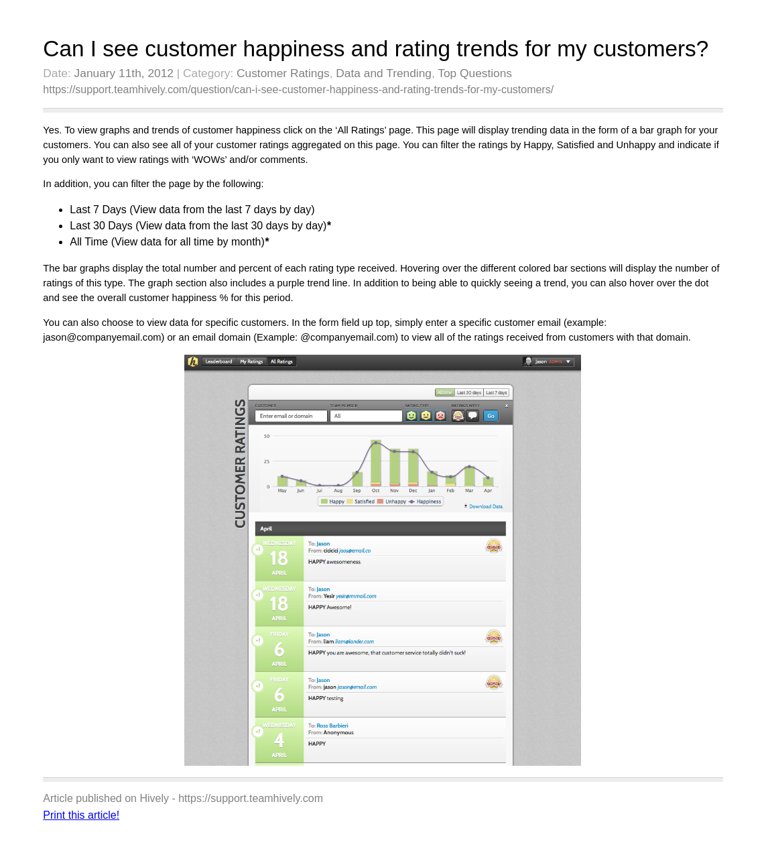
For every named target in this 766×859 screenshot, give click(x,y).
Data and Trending (384, 73)
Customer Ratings (283, 73)
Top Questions (475, 73)
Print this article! (81, 815)
